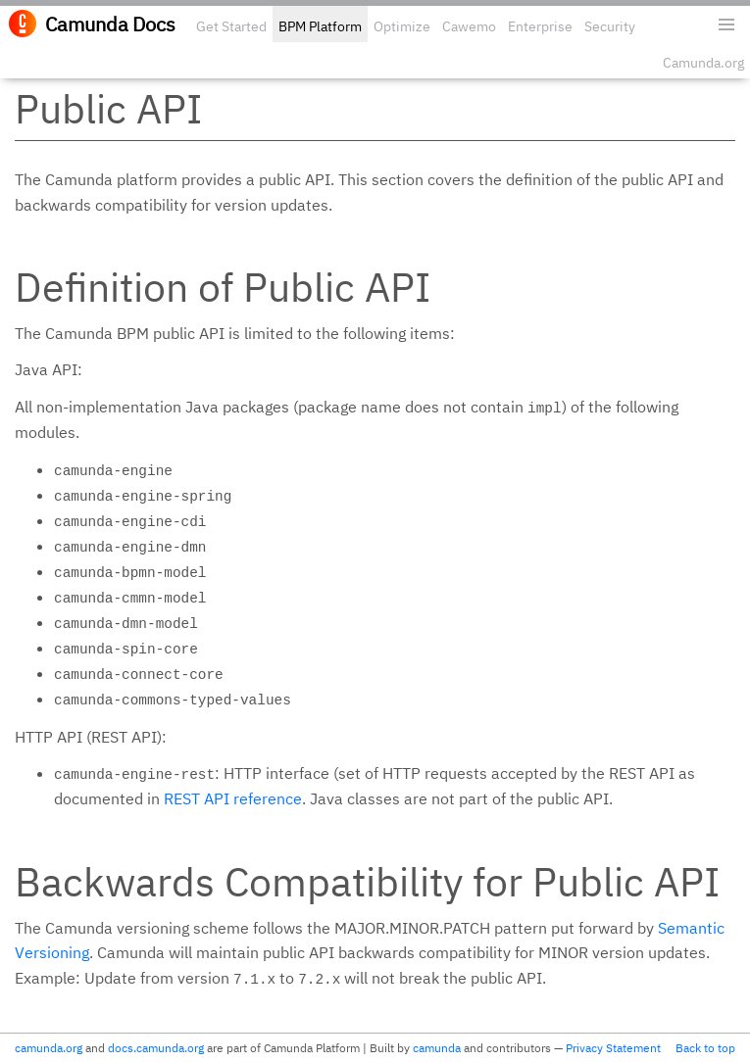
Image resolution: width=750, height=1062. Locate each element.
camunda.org (48, 1047)
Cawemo (469, 26)
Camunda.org (703, 63)
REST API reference (233, 798)
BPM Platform (320, 26)
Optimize (402, 26)
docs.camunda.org (156, 1047)
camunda (437, 1047)
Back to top (705, 1047)
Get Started (231, 26)
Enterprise (540, 26)
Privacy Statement (613, 1047)
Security (609, 26)
